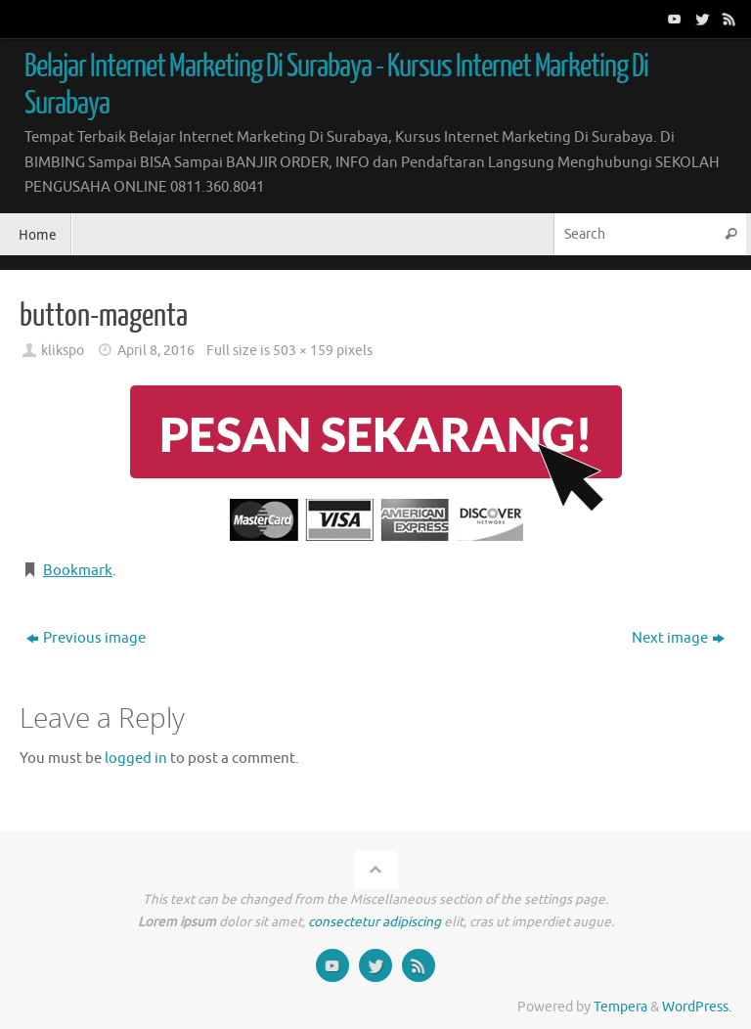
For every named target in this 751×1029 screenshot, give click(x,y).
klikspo (62, 350)
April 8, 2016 (156, 350)
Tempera (620, 1007)
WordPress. (696, 1007)
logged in (136, 758)
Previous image (86, 638)
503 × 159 (303, 350)
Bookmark (77, 570)
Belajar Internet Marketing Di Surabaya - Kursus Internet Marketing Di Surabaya (336, 85)
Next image (678, 638)
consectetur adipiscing (374, 922)
